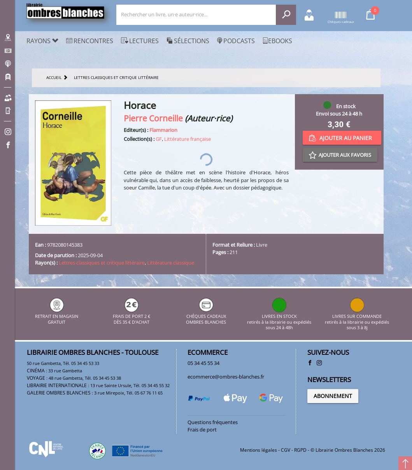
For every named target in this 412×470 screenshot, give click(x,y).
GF (159, 138)
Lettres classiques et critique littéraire (102, 262)
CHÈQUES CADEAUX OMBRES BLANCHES (206, 316)
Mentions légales (258, 450)
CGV (285, 450)
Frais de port (202, 429)
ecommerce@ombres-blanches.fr (226, 376)
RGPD (300, 450)
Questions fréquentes (213, 422)
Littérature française (187, 138)
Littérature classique (170, 262)
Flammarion (163, 129)
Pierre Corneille (153, 118)
